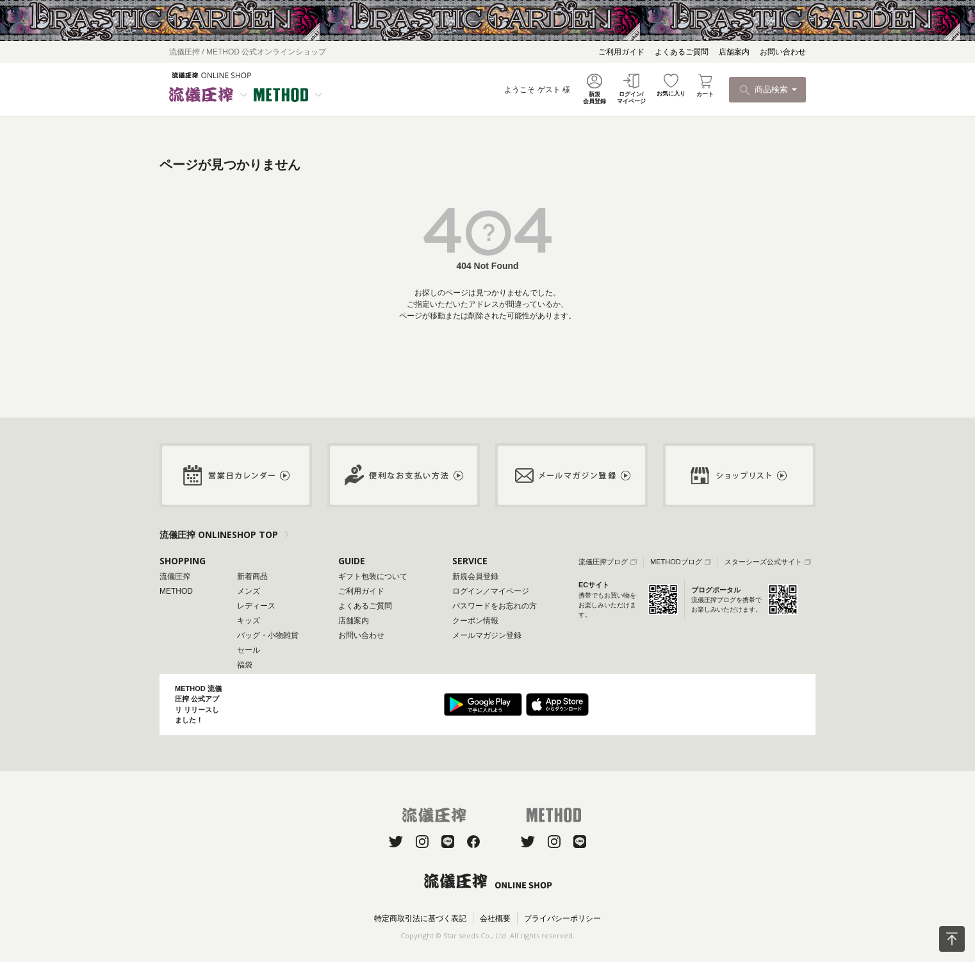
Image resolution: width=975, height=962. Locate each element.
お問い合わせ (783, 51)
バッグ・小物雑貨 (268, 635)
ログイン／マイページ (490, 591)
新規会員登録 (475, 576)
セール (248, 650)
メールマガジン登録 (486, 635)
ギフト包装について (372, 576)
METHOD (176, 591)
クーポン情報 (475, 620)
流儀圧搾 (175, 576)
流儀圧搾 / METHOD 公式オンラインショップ (247, 51)
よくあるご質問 (682, 51)
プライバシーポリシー (562, 918)
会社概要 (495, 918)
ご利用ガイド (621, 51)
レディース (256, 605)
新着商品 (252, 576)
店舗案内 (734, 51)
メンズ (248, 591)
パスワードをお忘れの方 (494, 605)
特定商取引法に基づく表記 (420, 918)
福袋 (244, 664)
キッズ (248, 620)
